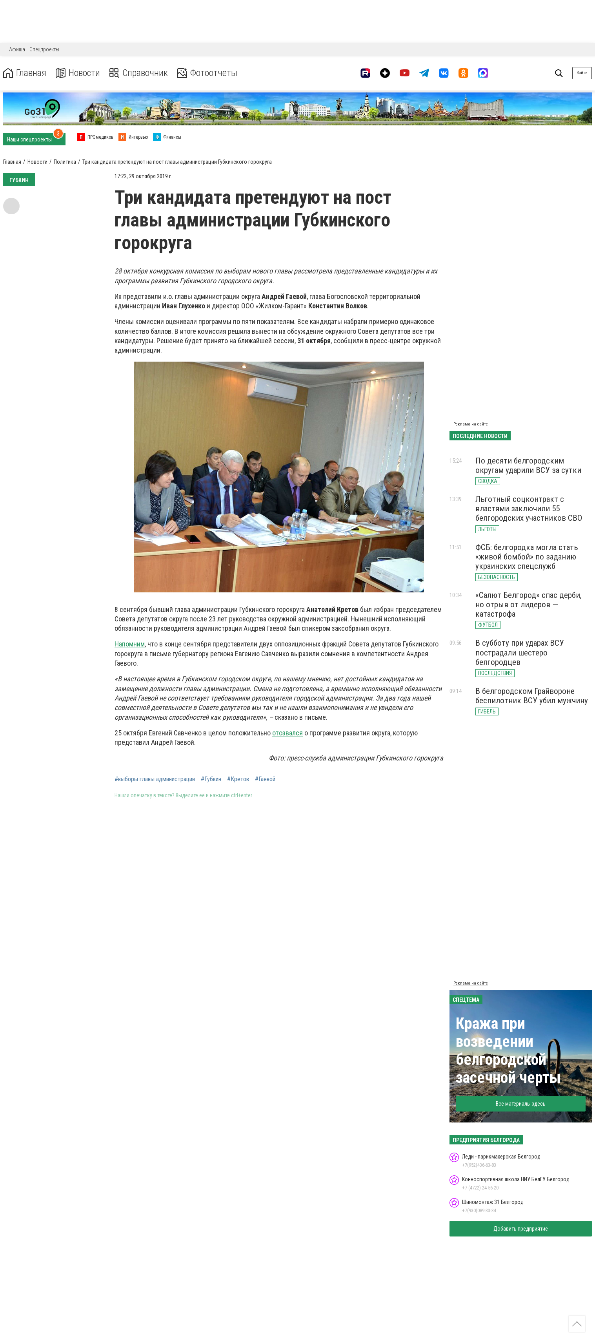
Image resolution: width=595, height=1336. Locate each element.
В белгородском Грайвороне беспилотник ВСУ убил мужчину (531, 695)
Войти (582, 72)
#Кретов (238, 779)
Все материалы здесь (521, 1104)
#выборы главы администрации (155, 779)
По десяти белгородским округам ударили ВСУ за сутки (528, 465)
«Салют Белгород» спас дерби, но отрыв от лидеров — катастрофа (528, 604)
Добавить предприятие (520, 1229)
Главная (24, 73)
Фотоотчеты (207, 73)
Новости (78, 73)
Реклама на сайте (470, 424)
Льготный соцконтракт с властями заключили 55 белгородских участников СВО (528, 508)
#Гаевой (265, 779)
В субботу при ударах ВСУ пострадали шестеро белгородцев (519, 652)
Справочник (138, 73)
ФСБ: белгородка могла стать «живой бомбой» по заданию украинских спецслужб (526, 557)
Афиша (17, 49)
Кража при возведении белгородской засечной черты (508, 1050)
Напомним (130, 644)
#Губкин (211, 779)
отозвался (287, 733)
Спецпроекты (44, 49)
